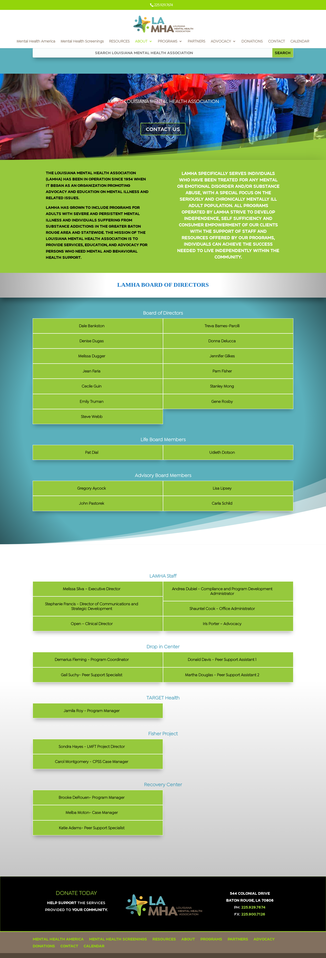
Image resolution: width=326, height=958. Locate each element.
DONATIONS (252, 42)
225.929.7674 (253, 907)
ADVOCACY (221, 42)
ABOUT (141, 42)
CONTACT (276, 42)
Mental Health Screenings (82, 42)
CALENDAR (299, 42)
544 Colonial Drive (250, 893)
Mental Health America (36, 42)
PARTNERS (196, 42)
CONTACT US (163, 128)
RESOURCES (119, 42)
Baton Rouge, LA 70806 (250, 900)
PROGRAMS (167, 42)
